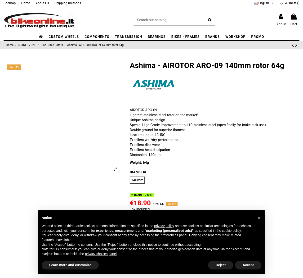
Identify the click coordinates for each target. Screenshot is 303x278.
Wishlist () (289, 3)
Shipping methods (67, 3)
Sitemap (10, 3)
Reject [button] (221, 265)
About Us (43, 3)
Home (26, 3)
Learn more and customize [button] (70, 265)
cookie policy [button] (231, 230)
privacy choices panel (101, 254)
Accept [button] (248, 265)
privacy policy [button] (164, 226)
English (264, 3)
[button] (97, 36)
